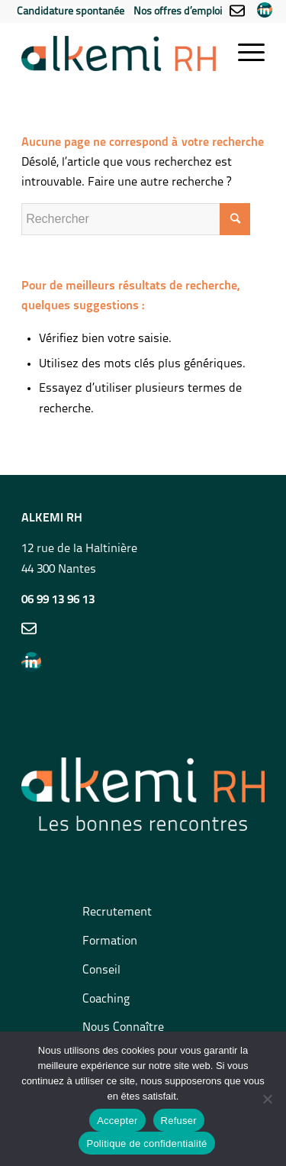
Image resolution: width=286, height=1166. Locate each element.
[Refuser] (267, 1098)
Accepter (117, 1120)
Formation (109, 941)
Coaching (106, 999)
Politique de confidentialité (146, 1143)
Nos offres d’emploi (177, 12)
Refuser (179, 1120)
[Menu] (244, 53)
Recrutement (117, 912)
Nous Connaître (123, 1028)
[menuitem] (71, 12)
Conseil (101, 970)
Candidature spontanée (70, 12)
